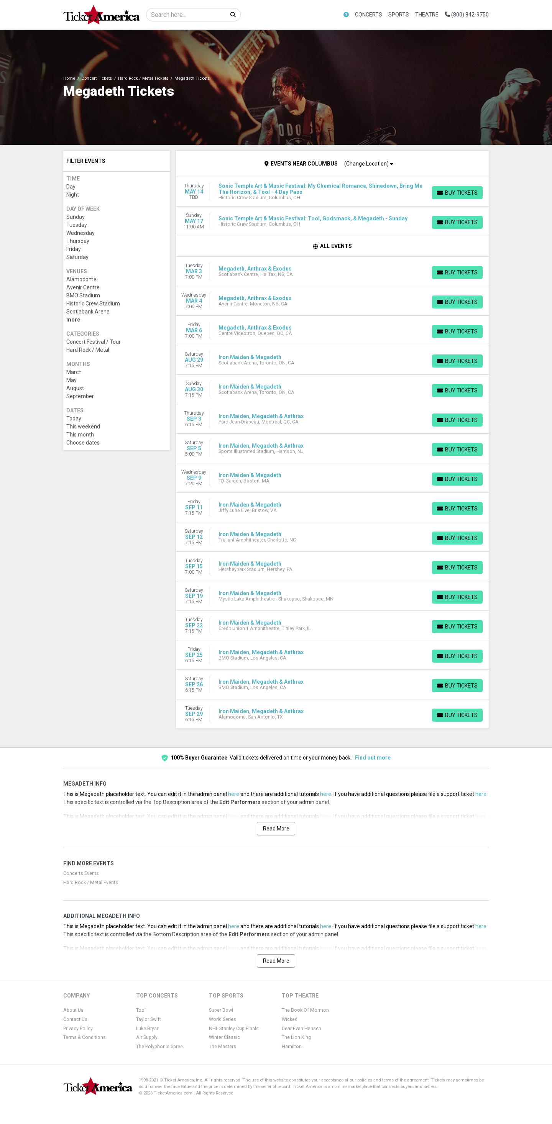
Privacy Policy (78, 1028)
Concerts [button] (368, 14)
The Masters (222, 1046)
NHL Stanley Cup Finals (234, 1028)
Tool (141, 1010)
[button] (346, 15)
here (233, 794)
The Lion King (296, 1037)
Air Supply (147, 1037)
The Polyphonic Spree (159, 1046)
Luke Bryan (147, 1028)
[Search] (186, 14)
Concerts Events (81, 873)
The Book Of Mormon (305, 1010)
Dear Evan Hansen (301, 1028)
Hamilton (292, 1046)
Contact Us (75, 1019)
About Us (73, 1010)
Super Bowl (221, 1010)
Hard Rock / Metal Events (90, 882)
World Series (222, 1019)
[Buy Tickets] (457, 192)
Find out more (373, 758)
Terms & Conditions (84, 1037)
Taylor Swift (148, 1019)
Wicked (289, 1019)
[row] (332, 192)
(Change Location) (368, 164)
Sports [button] (398, 14)
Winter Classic (224, 1037)
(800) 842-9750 (467, 14)
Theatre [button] (427, 14)
